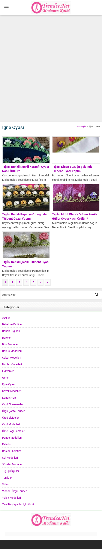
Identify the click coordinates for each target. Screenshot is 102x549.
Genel (5, 377)
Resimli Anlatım (11, 451)
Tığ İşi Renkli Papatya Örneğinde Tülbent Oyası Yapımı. (24, 216)
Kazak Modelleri (11, 391)
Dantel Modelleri (12, 364)
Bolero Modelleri (12, 351)
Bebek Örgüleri (11, 331)
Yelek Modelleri (11, 498)
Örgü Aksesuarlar (12, 404)
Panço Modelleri (12, 438)
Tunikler (7, 478)
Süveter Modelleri (12, 464)
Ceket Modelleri (11, 357)
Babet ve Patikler (12, 324)
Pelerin (6, 444)
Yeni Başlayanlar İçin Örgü (18, 504)
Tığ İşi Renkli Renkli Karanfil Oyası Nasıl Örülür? (25, 169)
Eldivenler (8, 371)
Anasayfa (81, 126)
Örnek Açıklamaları (13, 431)
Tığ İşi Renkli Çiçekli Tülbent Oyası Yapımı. (25, 264)
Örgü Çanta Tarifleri (13, 411)
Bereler (6, 337)
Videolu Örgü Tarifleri (14, 491)
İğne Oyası (8, 384)
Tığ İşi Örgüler (10, 471)
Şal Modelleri (10, 458)
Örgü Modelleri (11, 424)
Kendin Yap (9, 397)
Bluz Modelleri (10, 344)
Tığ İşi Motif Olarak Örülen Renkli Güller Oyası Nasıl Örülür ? (74, 216)
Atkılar (6, 317)
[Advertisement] (51, 68)
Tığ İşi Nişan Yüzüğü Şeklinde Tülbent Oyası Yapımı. (72, 169)
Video (5, 484)
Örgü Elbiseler (10, 417)
